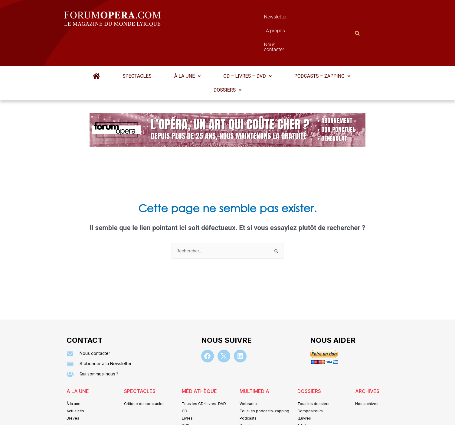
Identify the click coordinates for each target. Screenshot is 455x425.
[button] (187, 47)
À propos (254, 18)
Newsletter (218, 18)
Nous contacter (295, 18)
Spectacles (140, 46)
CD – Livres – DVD (243, 46)
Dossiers (227, 60)
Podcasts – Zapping (314, 46)
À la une (187, 46)
